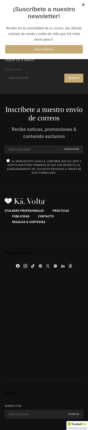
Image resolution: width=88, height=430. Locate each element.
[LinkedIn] (63, 266)
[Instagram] (25, 266)
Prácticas (61, 210)
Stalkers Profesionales (24, 210)
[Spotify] (55, 266)
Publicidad (21, 216)
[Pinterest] (40, 266)
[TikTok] (33, 266)
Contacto (46, 216)
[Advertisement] (44, 325)
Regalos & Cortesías (29, 222)
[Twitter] (48, 266)
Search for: (13, 69)
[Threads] (70, 266)
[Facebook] (18, 266)
